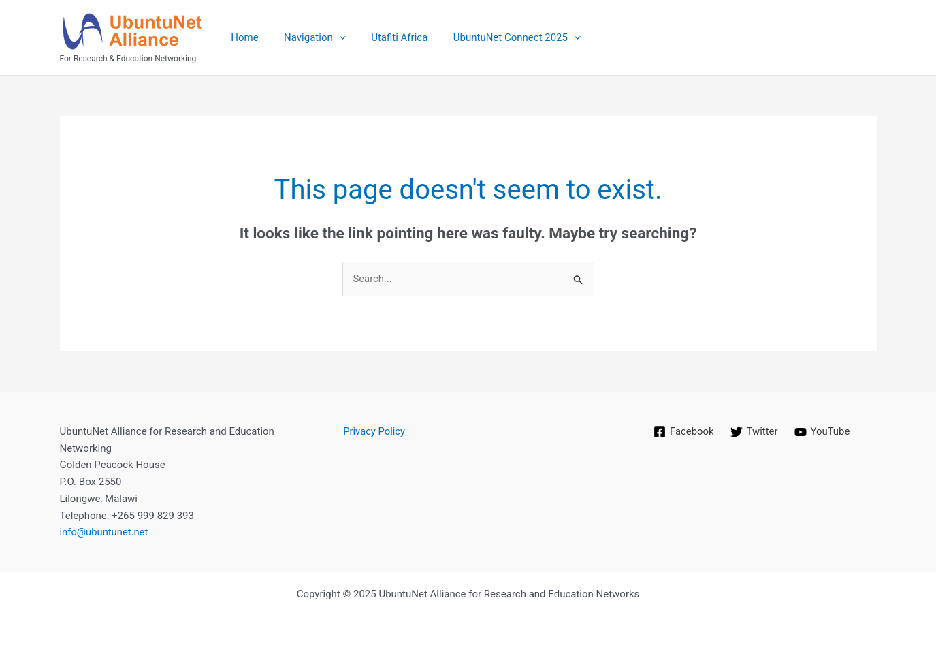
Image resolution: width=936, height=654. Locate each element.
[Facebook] (683, 432)
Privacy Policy (374, 431)
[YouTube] (822, 432)
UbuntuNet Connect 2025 (499, 37)
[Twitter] (753, 432)
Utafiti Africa (387, 37)
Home (242, 37)
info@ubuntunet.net (105, 533)
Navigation (307, 37)
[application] (331, 37)
